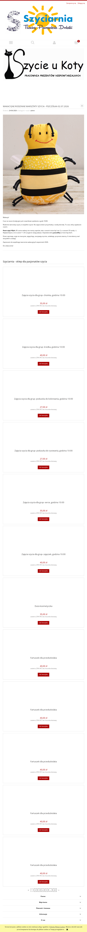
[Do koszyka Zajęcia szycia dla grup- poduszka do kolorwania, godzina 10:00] (43, 415)
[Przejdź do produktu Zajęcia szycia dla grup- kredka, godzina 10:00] (43, 333)
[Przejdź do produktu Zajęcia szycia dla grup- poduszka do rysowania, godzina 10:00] (43, 437)
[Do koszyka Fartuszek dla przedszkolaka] (43, 674)
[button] (10, 42)
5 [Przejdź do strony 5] (46, 890)
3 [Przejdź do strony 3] (39, 890)
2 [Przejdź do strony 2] (35, 890)
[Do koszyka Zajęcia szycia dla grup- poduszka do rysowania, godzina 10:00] (43, 467)
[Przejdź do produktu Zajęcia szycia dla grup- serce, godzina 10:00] (43, 488)
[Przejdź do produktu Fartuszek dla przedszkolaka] (43, 644)
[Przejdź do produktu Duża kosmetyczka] (43, 592)
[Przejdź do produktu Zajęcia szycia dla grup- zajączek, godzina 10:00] (43, 540)
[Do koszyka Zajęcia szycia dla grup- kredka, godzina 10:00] (43, 364)
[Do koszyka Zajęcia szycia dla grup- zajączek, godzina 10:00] (43, 571)
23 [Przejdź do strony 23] (55, 890)
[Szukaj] (32, 42)
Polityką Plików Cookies (57, 927)
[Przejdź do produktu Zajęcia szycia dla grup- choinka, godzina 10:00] (43, 281)
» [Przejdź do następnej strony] (58, 890)
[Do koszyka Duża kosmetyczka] (43, 623)
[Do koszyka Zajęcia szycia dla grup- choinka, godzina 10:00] (43, 312)
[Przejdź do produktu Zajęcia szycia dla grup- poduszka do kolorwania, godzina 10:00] (43, 385)
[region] (43, 74)
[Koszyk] (76, 42)
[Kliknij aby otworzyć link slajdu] (43, 74)
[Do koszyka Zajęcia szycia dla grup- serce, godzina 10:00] (43, 519)
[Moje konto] (54, 42)
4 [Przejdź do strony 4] (42, 890)
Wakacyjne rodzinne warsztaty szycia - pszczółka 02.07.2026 (36, 106)
